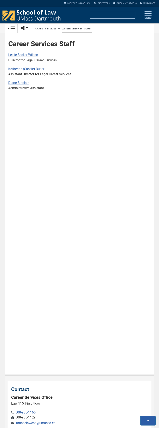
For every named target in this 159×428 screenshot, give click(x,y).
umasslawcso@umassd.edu (36, 423)
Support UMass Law (77, 3)
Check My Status (125, 3)
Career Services (45, 28)
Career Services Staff (76, 28)
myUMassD (148, 3)
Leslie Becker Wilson (23, 55)
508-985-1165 (25, 412)
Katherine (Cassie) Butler (26, 69)
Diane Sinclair (18, 83)
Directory (102, 3)
